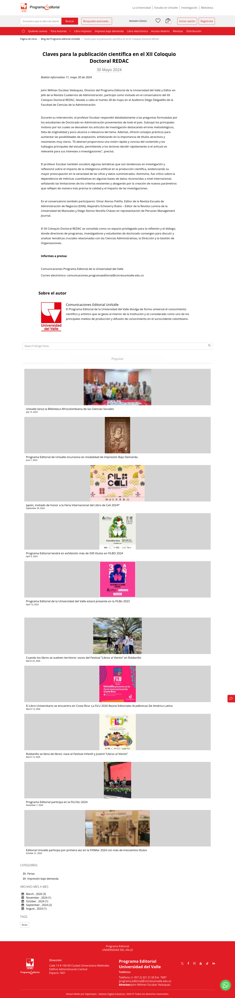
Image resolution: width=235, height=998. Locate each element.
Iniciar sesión (187, 21)
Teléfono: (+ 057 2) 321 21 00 (136, 977)
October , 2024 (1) (34, 901)
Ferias (29, 873)
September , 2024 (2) (36, 905)
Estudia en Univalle (166, 7)
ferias (24, 924)
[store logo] (40, 8)
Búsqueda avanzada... (96, 21)
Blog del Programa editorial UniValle (61, 38)
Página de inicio (29, 38)
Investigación (189, 7)
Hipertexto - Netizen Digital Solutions (105, 994)
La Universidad (141, 7)
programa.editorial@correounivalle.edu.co (145, 981)
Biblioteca (207, 7)
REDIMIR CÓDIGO (138, 21)
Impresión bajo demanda (40, 878)
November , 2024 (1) (36, 897)
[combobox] (40, 21)
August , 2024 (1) (34, 908)
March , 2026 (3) (33, 894)
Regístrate (207, 21)
